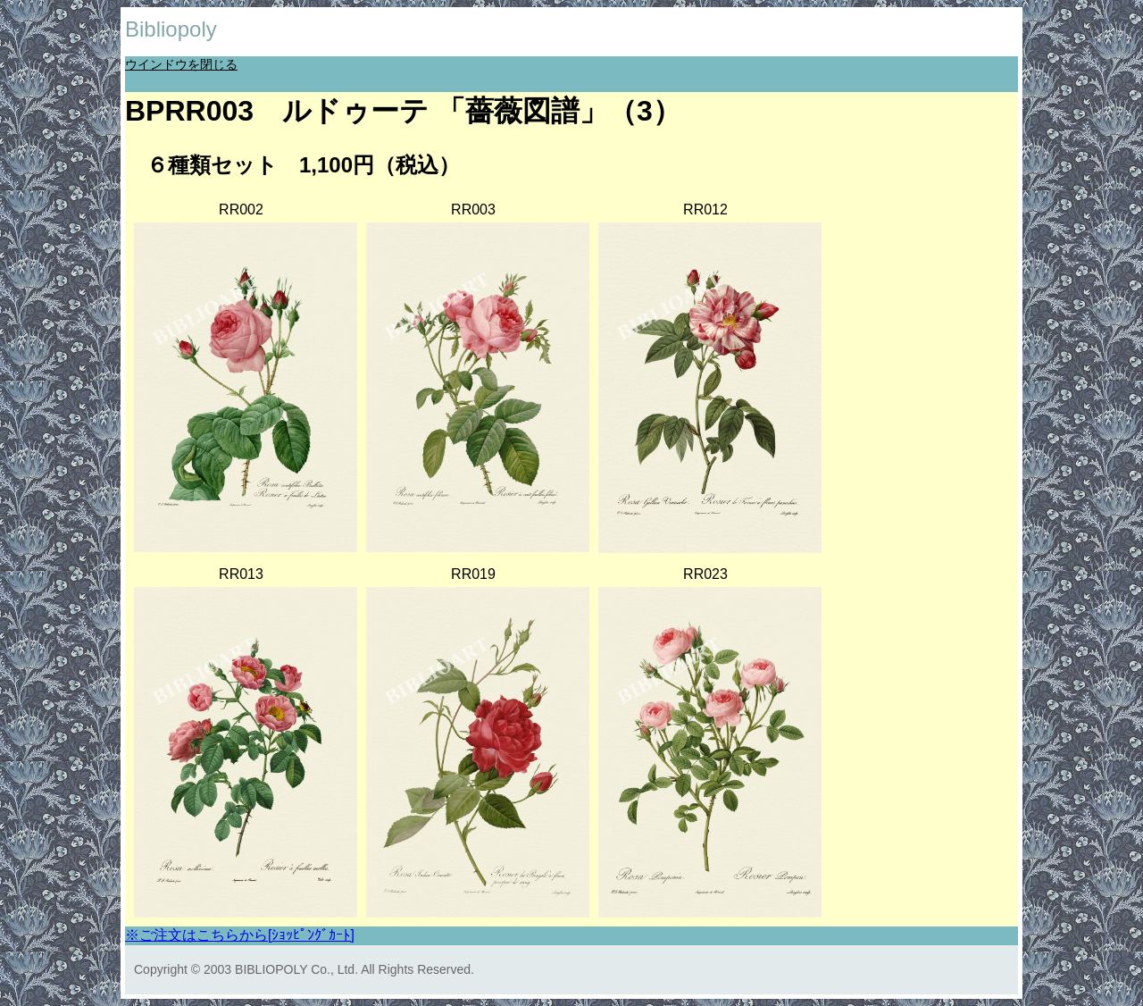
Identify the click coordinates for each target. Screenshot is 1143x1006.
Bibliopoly (171, 29)
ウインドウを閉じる (181, 64)
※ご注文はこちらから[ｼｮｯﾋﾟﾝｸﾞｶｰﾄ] (240, 935)
